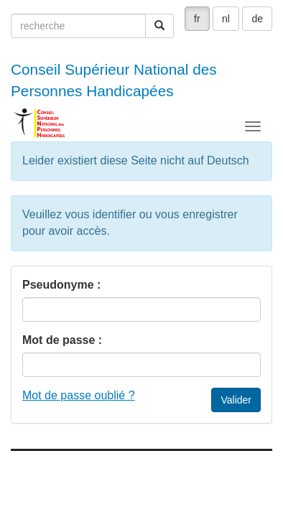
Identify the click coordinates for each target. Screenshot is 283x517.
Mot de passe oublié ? (78, 395)
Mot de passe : (62, 340)
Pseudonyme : (61, 285)
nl (226, 18)
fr (197, 18)
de (257, 18)
